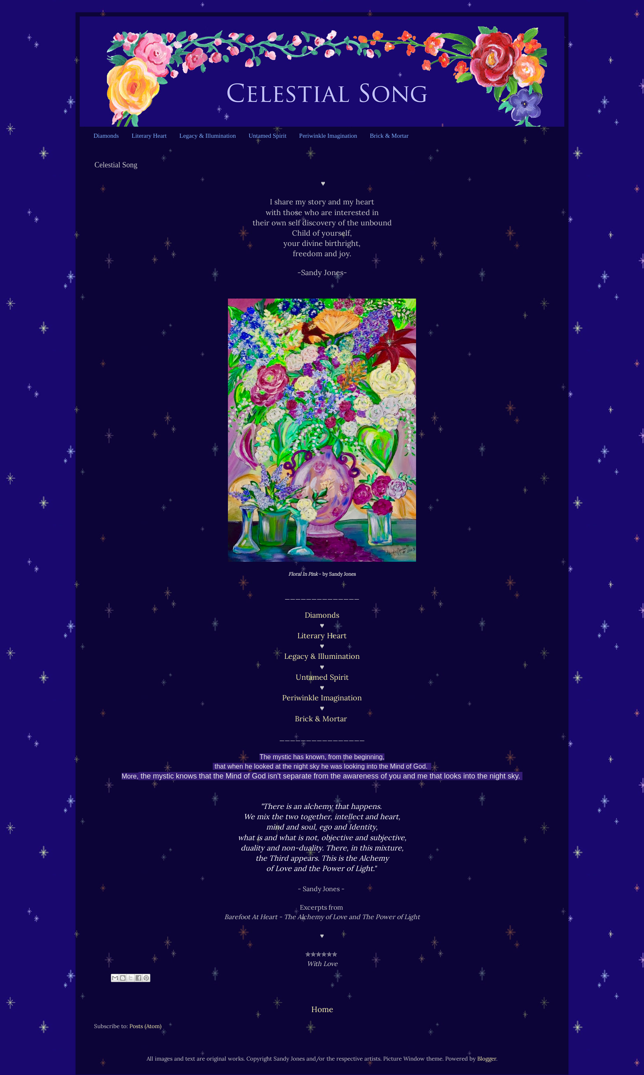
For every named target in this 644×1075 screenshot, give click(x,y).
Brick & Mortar (389, 135)
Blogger (486, 1058)
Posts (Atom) (145, 1026)
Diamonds (106, 135)
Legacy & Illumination (207, 135)
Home (322, 1009)
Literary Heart (148, 135)
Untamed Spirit (267, 135)
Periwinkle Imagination (328, 135)
